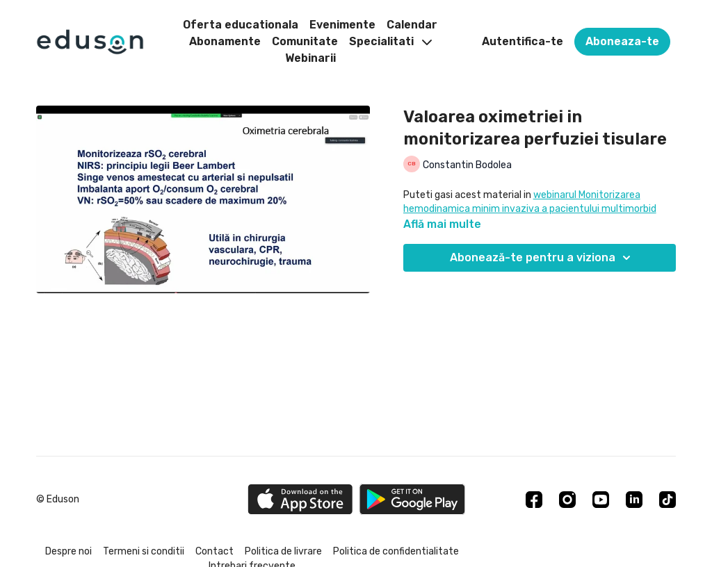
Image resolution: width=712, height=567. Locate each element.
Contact (214, 551)
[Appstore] (300, 499)
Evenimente (342, 24)
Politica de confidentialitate (396, 551)
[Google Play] (412, 499)
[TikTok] (667, 499)
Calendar (412, 24)
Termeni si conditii (143, 551)
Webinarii (310, 58)
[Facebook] (534, 499)
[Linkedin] (634, 499)
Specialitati (390, 41)
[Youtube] (600, 499)
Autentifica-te (522, 41)
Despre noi (68, 551)
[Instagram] (567, 499)
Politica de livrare (283, 551)
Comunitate (305, 41)
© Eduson (57, 499)
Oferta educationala (240, 24)
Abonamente (225, 41)
